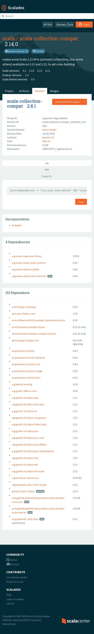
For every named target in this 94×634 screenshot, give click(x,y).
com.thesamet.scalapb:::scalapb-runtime (34, 333)
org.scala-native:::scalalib (25, 269)
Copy (81, 201)
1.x (27, 75)
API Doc (48, 24)
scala (8, 38)
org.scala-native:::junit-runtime (29, 262)
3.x (24, 70)
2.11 (47, 70)
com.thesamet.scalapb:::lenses (28, 327)
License (10, 603)
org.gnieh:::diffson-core (24, 391)
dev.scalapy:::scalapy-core (25, 340)
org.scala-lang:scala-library (26, 256)
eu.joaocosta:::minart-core (26, 364)
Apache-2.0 (48, 137)
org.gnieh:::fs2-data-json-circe (28, 437)
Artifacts (24, 91)
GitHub (38, 51)
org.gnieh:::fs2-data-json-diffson (29, 444)
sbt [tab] (47, 163)
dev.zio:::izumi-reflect (23, 491)
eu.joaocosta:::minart (23, 350)
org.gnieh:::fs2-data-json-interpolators (33, 451)
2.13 (31, 70)
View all (46, 141)
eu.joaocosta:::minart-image (27, 371)
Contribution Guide (16, 577)
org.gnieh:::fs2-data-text (25, 457)
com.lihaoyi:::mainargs (24, 306)
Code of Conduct (15, 599)
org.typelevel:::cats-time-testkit (29, 484)
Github (11, 559)
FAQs (9, 594)
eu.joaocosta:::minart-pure (26, 377)
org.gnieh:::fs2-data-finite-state (29, 424)
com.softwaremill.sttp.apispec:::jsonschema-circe (38, 320)
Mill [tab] (47, 169)
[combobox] (69, 102)
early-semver (49, 129)
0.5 (33, 79)
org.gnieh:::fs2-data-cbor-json (28, 404)
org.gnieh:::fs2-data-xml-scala (28, 471)
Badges (54, 91)
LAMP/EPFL (48, 148)
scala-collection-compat (49, 38)
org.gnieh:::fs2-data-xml (25, 464)
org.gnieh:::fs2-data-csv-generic (29, 417)
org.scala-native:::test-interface (29, 276)
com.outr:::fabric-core (23, 313)
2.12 (39, 70)
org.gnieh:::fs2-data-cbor (25, 397)
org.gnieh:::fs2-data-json (25, 431)
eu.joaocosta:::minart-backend (28, 357)
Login (84, 24)
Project (9, 91)
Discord (12, 564)
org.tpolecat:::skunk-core (25, 477)
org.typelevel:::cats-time (25, 519)
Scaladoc (16, 225)
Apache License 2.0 (17, 51)
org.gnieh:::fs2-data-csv (24, 411)
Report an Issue (14, 581)
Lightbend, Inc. (64, 148)
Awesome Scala (64, 24)
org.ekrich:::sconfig (22, 384)
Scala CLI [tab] (47, 176)
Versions (40, 91)
